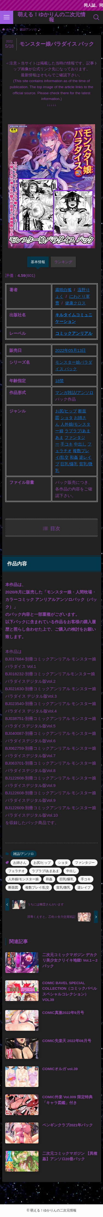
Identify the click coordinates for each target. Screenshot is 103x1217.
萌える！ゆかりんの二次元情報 (51, 17)
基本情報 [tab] (38, 262)
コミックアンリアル (73, 333)
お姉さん (19, 863)
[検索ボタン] (96, 17)
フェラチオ (16, 871)
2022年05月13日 (70, 350)
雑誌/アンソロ (80, 392)
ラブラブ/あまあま (45, 871)
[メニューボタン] (6, 17)
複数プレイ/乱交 (37, 887)
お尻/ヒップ (66, 411)
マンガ (61, 392)
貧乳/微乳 (63, 887)
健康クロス (75, 303)
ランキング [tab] (63, 262)
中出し (80, 444)
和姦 (74, 457)
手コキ (66, 444)
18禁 (59, 380)
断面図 (13, 887)
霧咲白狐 (63, 289)
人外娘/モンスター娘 (23, 879)
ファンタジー (85, 863)
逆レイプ (84, 887)
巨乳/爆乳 (69, 464)
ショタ (66, 417)
